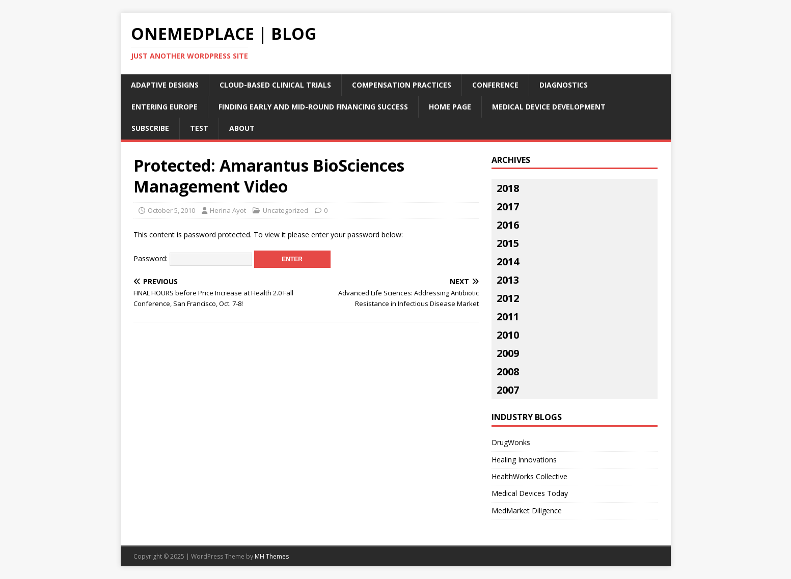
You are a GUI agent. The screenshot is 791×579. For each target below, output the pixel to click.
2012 (508, 298)
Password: (192, 258)
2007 (508, 390)
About (242, 128)
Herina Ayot (228, 210)
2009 (508, 353)
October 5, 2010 (171, 210)
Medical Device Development (549, 107)
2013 (508, 280)
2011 (508, 316)
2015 (508, 243)
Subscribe (150, 128)
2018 (508, 188)
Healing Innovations (524, 459)
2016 (508, 225)
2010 (508, 335)
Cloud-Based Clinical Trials (275, 85)
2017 (508, 206)
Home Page (450, 107)
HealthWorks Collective (529, 476)
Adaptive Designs (165, 85)
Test (199, 128)
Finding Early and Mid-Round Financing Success (313, 107)
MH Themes (272, 556)
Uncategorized (285, 210)
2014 (508, 261)
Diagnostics (563, 85)
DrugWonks (511, 442)
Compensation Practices (401, 85)
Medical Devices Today (530, 493)
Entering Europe (164, 107)
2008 (508, 371)
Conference (495, 85)
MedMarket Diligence (527, 510)
